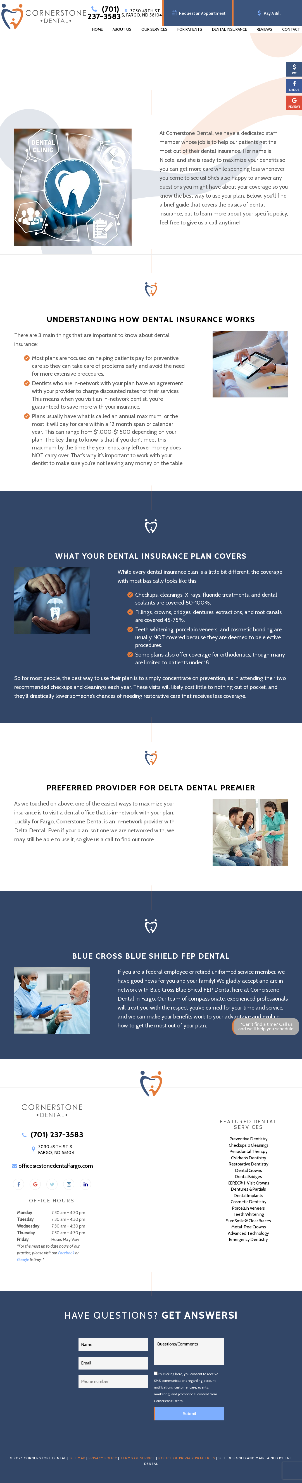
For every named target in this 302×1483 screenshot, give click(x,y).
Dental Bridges (248, 1176)
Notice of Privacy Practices (186, 1458)
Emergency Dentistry (248, 1239)
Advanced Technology (248, 1233)
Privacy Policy (103, 1458)
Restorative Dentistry (248, 1164)
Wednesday (28, 1226)
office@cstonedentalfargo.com (52, 1165)
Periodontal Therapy (249, 1151)
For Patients (190, 29)
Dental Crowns (248, 1170)
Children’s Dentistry (248, 1157)
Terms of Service (137, 1458)
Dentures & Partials (248, 1189)
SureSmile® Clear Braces (248, 1220)
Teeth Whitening (248, 1214)
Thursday (26, 1232)
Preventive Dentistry (249, 1138)
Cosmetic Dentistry (249, 1201)
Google (23, 1259)
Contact (291, 29)
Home (97, 29)
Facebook (66, 1252)
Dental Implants (248, 1195)
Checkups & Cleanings (248, 1145)
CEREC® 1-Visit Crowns (248, 1183)
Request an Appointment (197, 13)
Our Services (154, 29)
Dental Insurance (229, 29)
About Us (122, 29)
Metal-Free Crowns (248, 1226)
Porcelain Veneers (248, 1208)
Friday (22, 1239)
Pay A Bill (267, 13)
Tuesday (25, 1219)
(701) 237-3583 (104, 13)
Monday (24, 1212)
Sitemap (77, 1458)
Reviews (265, 29)
